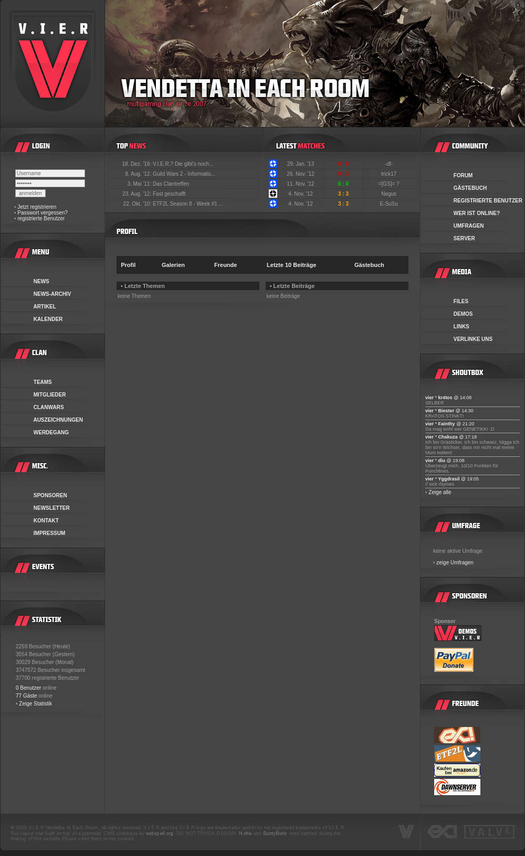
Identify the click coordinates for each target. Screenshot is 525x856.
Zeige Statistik (35, 704)
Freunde (225, 265)
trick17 (389, 174)
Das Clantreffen (171, 184)
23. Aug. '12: (137, 194)
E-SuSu (389, 204)
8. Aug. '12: (139, 174)
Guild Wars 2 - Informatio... (184, 174)
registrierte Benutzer (41, 218)
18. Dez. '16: (137, 164)
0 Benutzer (28, 688)
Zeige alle (439, 492)
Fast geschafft (169, 194)
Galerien (173, 265)
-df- (389, 164)
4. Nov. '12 (300, 194)
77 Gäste (26, 696)
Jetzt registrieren (36, 207)
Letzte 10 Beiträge (291, 265)
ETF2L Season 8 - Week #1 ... (188, 204)
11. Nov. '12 (300, 184)
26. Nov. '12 (300, 174)
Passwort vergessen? (42, 213)
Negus (389, 194)
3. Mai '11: (140, 184)
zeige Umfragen (455, 562)
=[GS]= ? (390, 184)
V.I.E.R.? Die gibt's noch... (183, 164)
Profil (128, 265)
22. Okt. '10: (138, 204)
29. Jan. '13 (300, 164)
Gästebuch (369, 265)
